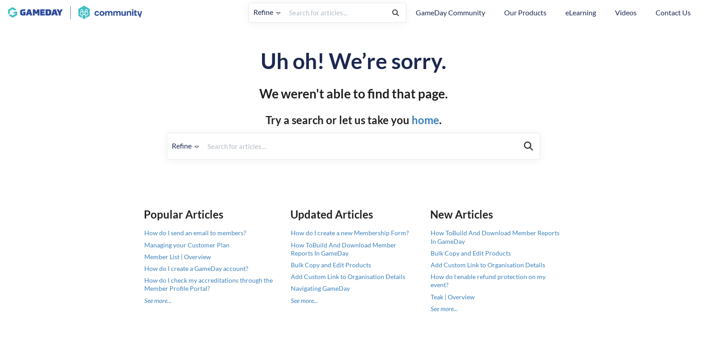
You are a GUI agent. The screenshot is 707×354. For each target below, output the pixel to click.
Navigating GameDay (320, 288)
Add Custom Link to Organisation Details (348, 276)
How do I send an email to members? (195, 233)
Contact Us (673, 12)
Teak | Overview (453, 297)
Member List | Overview (177, 257)
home (425, 119)
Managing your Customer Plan (187, 245)
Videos (626, 12)
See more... (157, 300)
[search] (335, 12)
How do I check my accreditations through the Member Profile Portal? (208, 284)
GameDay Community (450, 12)
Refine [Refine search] (266, 12)
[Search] (396, 12)
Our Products (525, 12)
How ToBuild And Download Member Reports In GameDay (343, 249)
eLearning (580, 12)
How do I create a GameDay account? (196, 268)
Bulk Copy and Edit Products (331, 265)
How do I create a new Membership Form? (350, 233)
